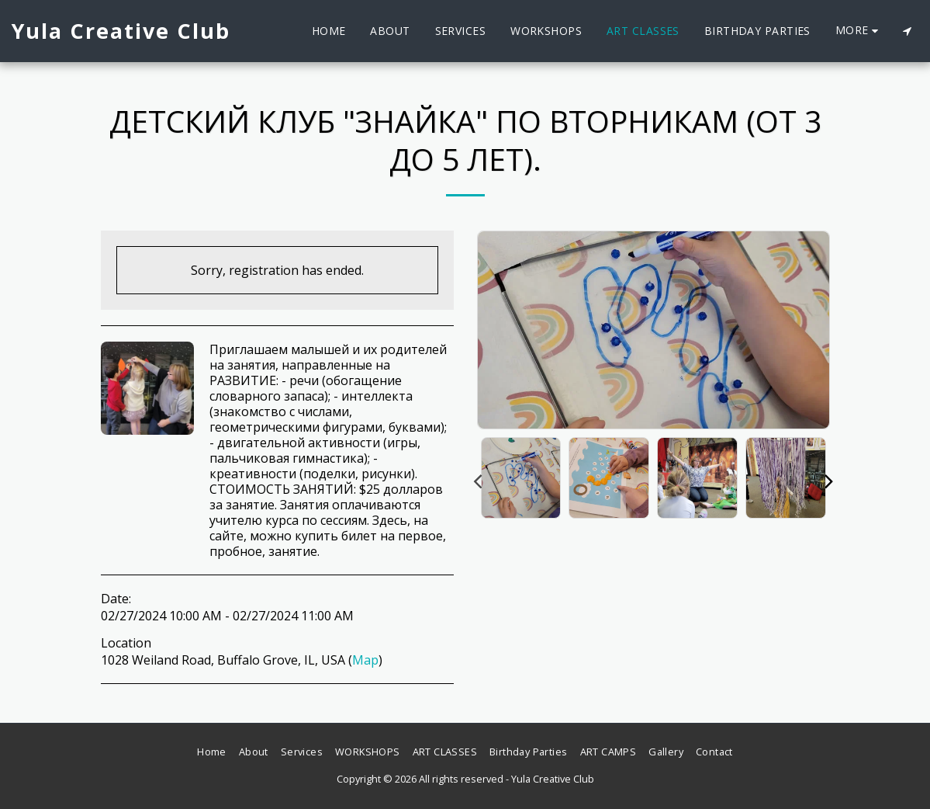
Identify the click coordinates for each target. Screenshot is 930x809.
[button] (907, 31)
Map (365, 659)
